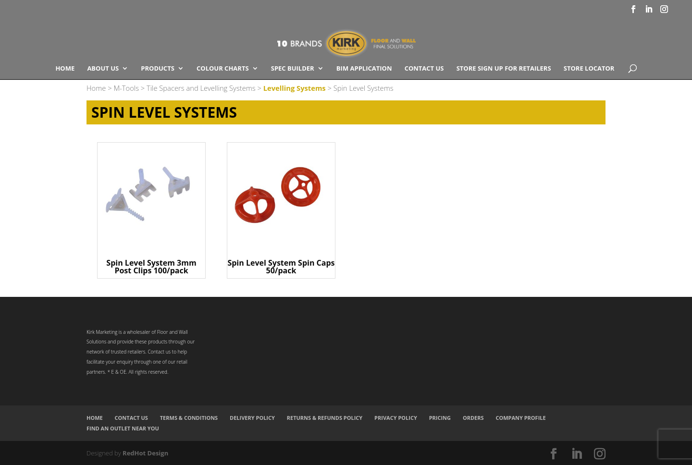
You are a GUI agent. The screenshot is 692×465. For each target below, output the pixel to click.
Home (64, 69)
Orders (473, 417)
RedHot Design (145, 453)
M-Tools (126, 88)
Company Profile (520, 417)
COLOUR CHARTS (223, 69)
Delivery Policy (252, 417)
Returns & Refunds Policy (325, 417)
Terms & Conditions (189, 417)
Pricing (440, 417)
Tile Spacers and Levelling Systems (201, 88)
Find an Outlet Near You (122, 428)
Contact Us (424, 69)
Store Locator (589, 69)
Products (157, 69)
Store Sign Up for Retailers (504, 69)
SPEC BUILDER (292, 69)
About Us (103, 69)
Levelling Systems (294, 88)
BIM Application (364, 69)
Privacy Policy (395, 417)
